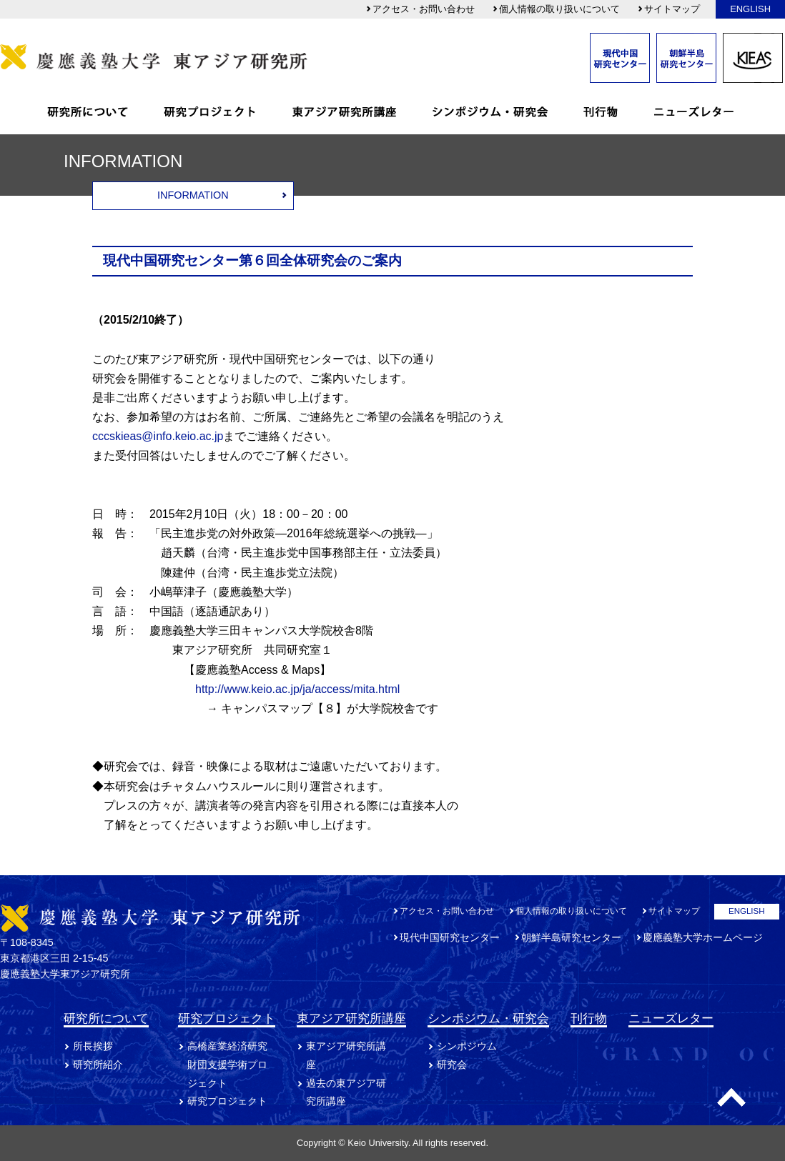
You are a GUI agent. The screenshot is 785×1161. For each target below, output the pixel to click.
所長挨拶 (93, 1046)
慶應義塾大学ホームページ (703, 937)
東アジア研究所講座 (351, 1018)
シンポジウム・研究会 (488, 1018)
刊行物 (589, 1018)
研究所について (106, 1018)
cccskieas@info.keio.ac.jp (157, 436)
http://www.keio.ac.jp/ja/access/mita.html (297, 689)
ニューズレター (671, 1018)
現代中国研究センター (450, 937)
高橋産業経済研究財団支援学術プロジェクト (227, 1064)
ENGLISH (750, 9)
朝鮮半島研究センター (571, 937)
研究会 (452, 1064)
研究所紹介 (98, 1064)
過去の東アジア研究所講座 (346, 1092)
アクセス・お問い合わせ (420, 9)
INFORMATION (193, 195)
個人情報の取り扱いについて (556, 9)
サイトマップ (668, 9)
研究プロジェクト (226, 1018)
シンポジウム (467, 1046)
